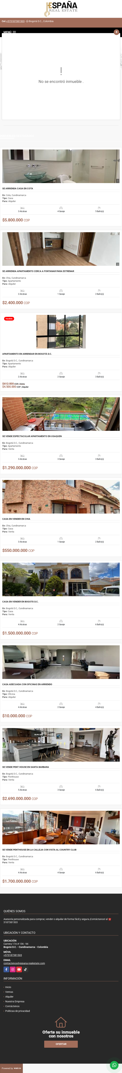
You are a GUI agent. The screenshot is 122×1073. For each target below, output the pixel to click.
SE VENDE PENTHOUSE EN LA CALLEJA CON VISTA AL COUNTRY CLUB (39, 850)
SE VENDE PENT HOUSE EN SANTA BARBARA (25, 767)
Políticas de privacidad (17, 1011)
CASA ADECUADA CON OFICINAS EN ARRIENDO (27, 684)
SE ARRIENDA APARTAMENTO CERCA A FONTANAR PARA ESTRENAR (38, 271)
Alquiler (9, 996)
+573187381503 (15, 21)
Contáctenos (12, 1006)
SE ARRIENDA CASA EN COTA (17, 188)
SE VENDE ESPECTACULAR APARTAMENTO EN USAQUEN (32, 436)
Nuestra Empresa (14, 1001)
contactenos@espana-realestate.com (24, 963)
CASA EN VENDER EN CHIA (16, 519)
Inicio (8, 987)
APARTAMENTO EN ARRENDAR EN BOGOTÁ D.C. (27, 354)
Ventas (9, 991)
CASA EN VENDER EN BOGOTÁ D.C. (20, 601)
